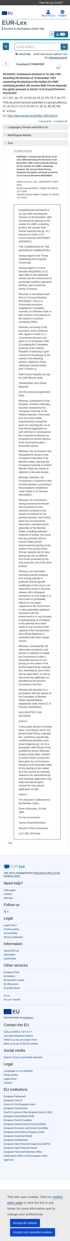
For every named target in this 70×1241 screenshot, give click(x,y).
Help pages (10, 884)
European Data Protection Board (20, 1142)
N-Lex (7, 990)
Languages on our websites (18, 1065)
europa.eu (28, 1012)
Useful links (10, 953)
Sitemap (8, 892)
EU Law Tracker (12, 994)
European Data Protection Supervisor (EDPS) (27, 1138)
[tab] (35, 122)
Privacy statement (13, 931)
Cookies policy (11, 923)
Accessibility (10, 927)
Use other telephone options (18, 1030)
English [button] (62, 8)
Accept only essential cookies (32, 1232)
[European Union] (11, 1006)
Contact (8, 888)
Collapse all (60, 116)
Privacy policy (11, 1069)
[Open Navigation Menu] (6, 41)
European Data (11, 966)
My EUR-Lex (48, 8)
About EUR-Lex (11, 945)
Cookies (8, 1077)
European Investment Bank (18, 1130)
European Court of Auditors (18, 1114)
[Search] (64, 41)
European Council (13, 1095)
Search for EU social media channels (23, 1052)
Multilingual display (17, 130)
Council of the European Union (19, 1099)
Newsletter (9, 949)
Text (8, 137)
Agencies (9, 1154)
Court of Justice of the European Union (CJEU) (28, 1107)
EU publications (12, 982)
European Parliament (15, 1091)
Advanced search (58, 52)
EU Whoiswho (11, 978)
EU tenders (9, 970)
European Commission (15, 1103)
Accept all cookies (25, 1223)
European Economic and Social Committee (26, 1122)
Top (10, 837)
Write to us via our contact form (20, 1034)
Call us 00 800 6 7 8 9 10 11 (18, 1026)
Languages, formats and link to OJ (26, 122)
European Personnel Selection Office (23, 1146)
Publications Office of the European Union (25, 1150)
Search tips (23, 48)
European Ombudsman (16, 1134)
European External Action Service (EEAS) (25, 1118)
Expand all (44, 116)
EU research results (14, 974)
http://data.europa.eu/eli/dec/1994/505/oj (32, 110)
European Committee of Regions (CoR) (24, 1126)
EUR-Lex (14, 17)
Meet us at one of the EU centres (21, 1038)
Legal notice (10, 919)
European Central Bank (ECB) (19, 1110)
